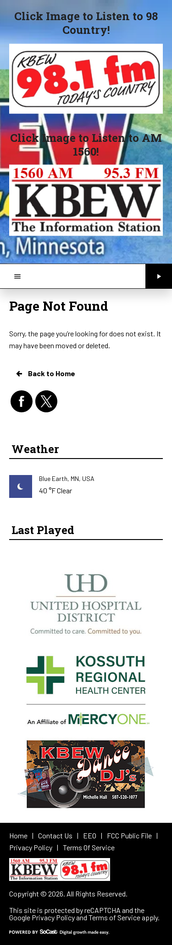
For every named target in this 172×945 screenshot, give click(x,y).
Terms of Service (114, 917)
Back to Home (45, 373)
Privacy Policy (53, 917)
